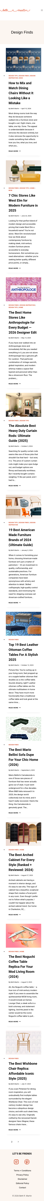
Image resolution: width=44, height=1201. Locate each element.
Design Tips (13, 76)
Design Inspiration (27, 305)
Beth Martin (15, 108)
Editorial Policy (22, 1183)
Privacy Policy (22, 1175)
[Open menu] (42, 10)
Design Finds (24, 76)
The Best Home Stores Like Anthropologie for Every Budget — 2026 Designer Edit (23, 322)
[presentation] (23, 60)
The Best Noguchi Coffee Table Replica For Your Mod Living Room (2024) (22, 967)
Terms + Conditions (22, 1170)
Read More (15, 151)
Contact (22, 1187)
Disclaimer (22, 1179)
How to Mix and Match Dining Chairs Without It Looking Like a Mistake (21, 93)
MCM (21, 78)
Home (32, 188)
